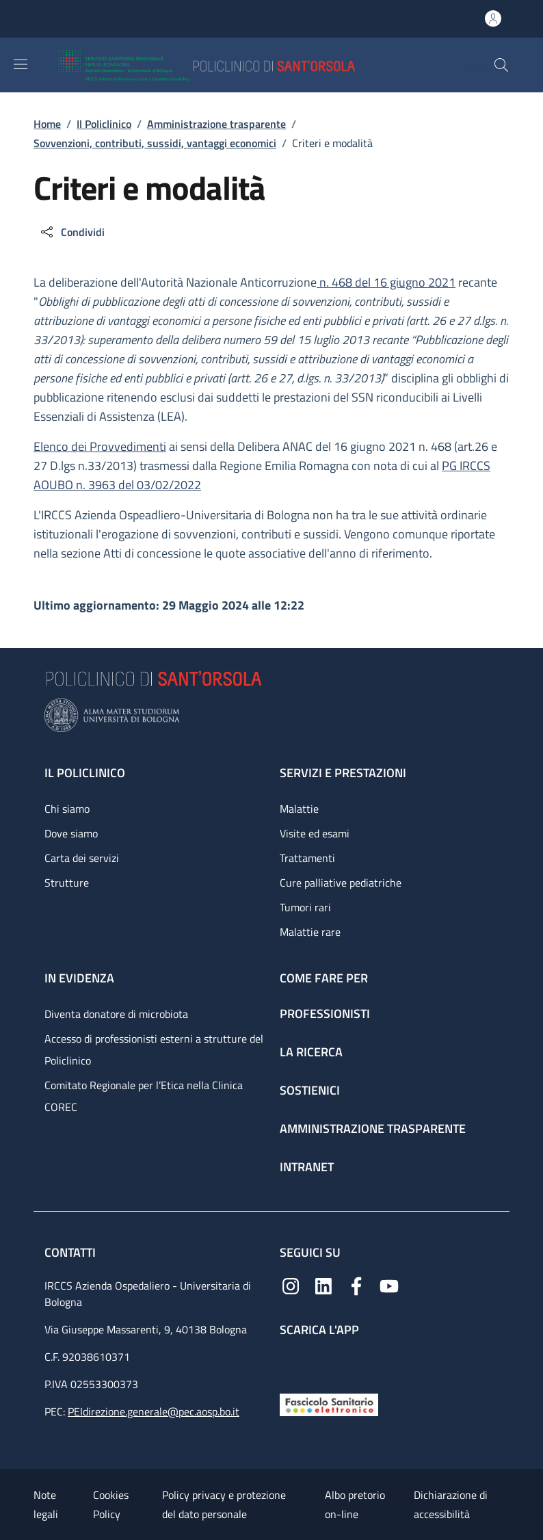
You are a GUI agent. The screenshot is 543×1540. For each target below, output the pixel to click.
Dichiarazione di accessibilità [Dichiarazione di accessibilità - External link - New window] (451, 1504)
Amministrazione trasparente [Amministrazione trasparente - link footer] (373, 1128)
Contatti (71, 1252)
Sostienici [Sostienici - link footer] (310, 1090)
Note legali (46, 1504)
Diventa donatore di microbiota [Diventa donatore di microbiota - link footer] (116, 1014)
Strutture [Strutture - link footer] (66, 882)
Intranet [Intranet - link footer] (307, 1167)
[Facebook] (356, 1284)
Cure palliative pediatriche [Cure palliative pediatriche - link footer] (340, 882)
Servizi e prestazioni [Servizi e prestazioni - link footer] (343, 773)
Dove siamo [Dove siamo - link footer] (71, 833)
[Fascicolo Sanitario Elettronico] (329, 1403)
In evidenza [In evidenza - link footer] (79, 978)
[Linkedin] (323, 1284)
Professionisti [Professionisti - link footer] (325, 1013)
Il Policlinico (104, 124)
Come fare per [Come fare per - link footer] (324, 978)
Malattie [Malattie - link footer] (299, 808)
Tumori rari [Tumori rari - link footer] (305, 907)
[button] (501, 65)
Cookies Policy (111, 1504)
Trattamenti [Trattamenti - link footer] (307, 858)
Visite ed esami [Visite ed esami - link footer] (314, 833)
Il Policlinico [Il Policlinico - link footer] (84, 773)
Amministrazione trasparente (216, 124)
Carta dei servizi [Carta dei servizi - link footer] (81, 858)
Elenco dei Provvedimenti (100, 446)
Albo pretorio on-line (355, 1504)
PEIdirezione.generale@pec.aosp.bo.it (153, 1411)
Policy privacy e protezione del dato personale (224, 1504)
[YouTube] (389, 1284)
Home (47, 124)
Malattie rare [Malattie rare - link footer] (310, 932)
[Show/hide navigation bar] (20, 64)
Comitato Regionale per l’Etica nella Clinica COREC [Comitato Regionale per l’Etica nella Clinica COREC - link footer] (143, 1096)
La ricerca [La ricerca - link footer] (311, 1052)
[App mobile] (291, 1362)
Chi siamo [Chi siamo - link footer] (67, 808)
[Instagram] (291, 1284)
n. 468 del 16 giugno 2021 (386, 282)
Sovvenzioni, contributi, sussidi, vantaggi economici (155, 143)
